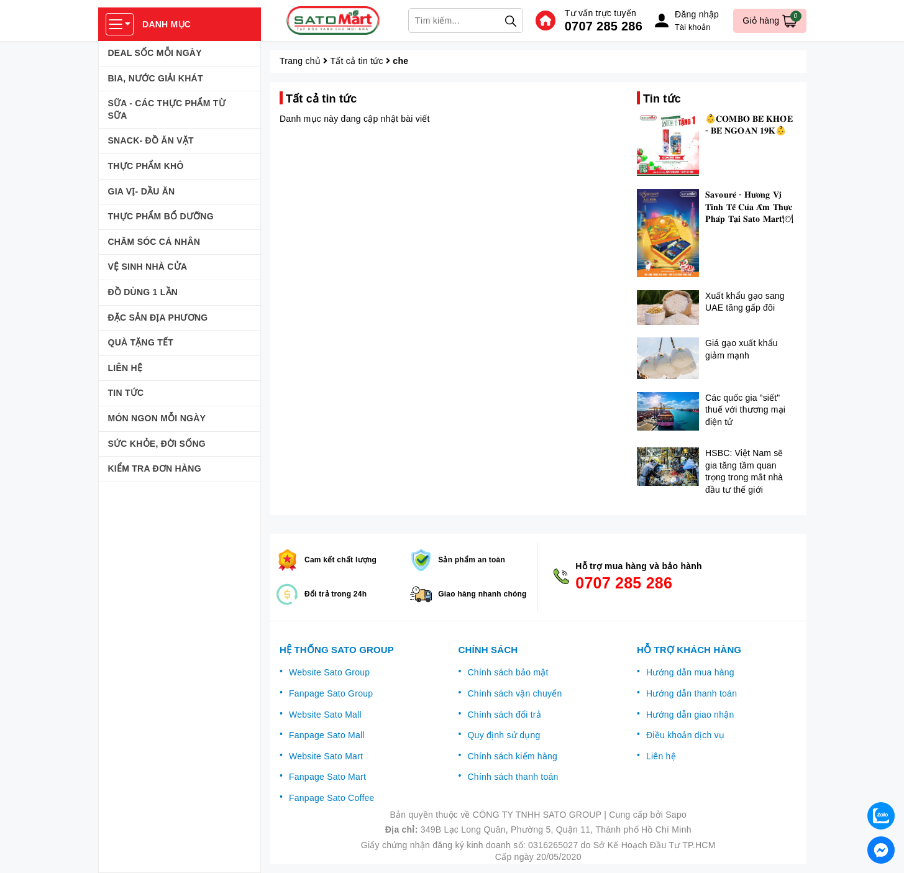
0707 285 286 (603, 26)
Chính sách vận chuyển (514, 693)
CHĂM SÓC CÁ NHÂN (154, 242)
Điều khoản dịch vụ (685, 735)
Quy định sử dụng (503, 735)
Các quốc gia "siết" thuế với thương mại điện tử (745, 410)
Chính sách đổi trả (504, 715)
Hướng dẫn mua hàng (690, 672)
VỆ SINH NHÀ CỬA (148, 267)
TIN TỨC (126, 393)
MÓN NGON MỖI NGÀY (157, 418)
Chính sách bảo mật (507, 672)
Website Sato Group (329, 672)
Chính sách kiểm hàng (512, 756)
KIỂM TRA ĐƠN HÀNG (154, 468)
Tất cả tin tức (357, 61)
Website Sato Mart (326, 756)
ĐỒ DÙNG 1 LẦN (143, 292)
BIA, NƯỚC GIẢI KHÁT (155, 78)
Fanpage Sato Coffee (332, 798)
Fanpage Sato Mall (327, 735)
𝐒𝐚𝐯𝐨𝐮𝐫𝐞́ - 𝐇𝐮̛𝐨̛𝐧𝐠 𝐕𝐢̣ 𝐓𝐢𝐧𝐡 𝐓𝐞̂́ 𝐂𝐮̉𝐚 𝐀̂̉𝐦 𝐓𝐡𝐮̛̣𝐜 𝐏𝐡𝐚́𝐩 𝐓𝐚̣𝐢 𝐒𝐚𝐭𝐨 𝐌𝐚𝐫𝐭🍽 (749, 207)
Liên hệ (661, 756)
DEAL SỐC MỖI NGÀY (155, 53)
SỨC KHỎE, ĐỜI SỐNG (157, 444)
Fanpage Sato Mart (327, 777)
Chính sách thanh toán (512, 777)
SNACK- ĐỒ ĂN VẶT (151, 140)
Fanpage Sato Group (331, 693)
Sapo (676, 815)
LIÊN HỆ (125, 368)
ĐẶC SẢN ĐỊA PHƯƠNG (158, 317)
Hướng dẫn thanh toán (691, 693)
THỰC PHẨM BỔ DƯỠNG (161, 216)
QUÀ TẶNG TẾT (141, 342)
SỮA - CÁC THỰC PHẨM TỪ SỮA (167, 109)
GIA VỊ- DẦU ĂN (141, 191)
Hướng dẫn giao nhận (690, 715)
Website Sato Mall (325, 715)
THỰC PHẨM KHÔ (146, 166)
